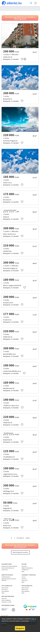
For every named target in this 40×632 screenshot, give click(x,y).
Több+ (23, 571)
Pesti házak (4, 589)
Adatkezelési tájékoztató (8, 568)
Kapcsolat (24, 566)
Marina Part (25, 580)
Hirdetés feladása (6, 577)
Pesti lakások (5, 587)
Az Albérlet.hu (25, 569)
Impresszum (5, 569)
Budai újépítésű (25, 591)
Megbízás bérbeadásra (27, 568)
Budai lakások (25, 587)
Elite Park (24, 579)
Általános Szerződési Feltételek (9, 566)
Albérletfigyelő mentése (20, 552)
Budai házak (25, 589)
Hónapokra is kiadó (6, 602)
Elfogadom (20, 628)
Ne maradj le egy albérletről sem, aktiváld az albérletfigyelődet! (20, 18)
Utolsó (27, 538)
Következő (20, 538)
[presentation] (4, 35)
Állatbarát (4, 598)
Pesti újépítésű (5, 591)
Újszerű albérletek (6, 600)
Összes (23, 577)
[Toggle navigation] (35, 3)
